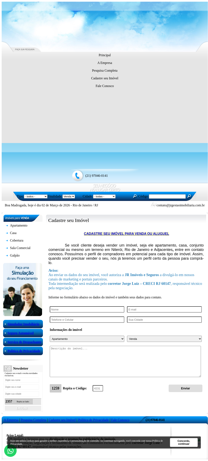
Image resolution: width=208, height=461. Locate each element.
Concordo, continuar (184, 442)
